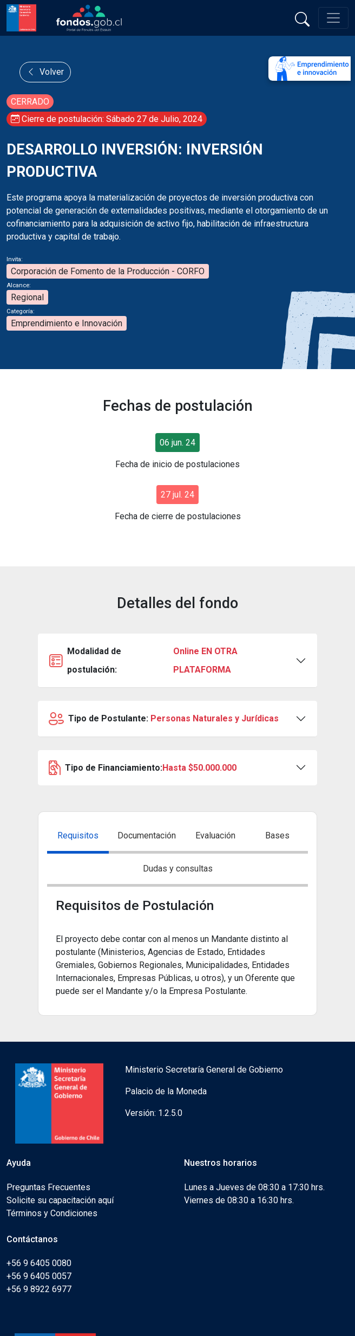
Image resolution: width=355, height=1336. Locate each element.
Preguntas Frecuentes (48, 1187)
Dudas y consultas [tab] (178, 868)
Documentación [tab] (146, 835)
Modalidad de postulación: (172, 660)
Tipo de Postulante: (164, 718)
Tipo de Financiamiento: (142, 768)
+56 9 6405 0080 (38, 1263)
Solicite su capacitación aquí (60, 1200)
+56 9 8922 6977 (38, 1289)
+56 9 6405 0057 (38, 1276)
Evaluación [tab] (215, 835)
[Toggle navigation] (333, 18)
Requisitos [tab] (77, 835)
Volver (45, 72)
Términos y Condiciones (51, 1213)
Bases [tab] (277, 835)
